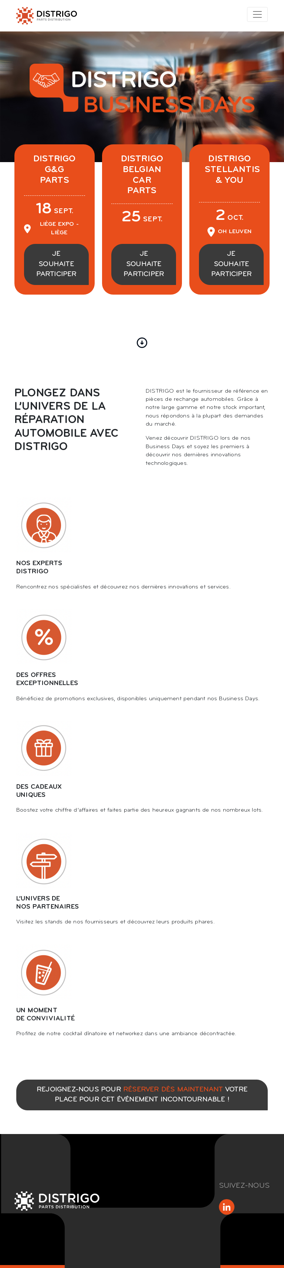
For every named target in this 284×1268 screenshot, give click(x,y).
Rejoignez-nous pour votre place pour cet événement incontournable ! (142, 1095)
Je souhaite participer (56, 264)
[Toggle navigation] (257, 14)
